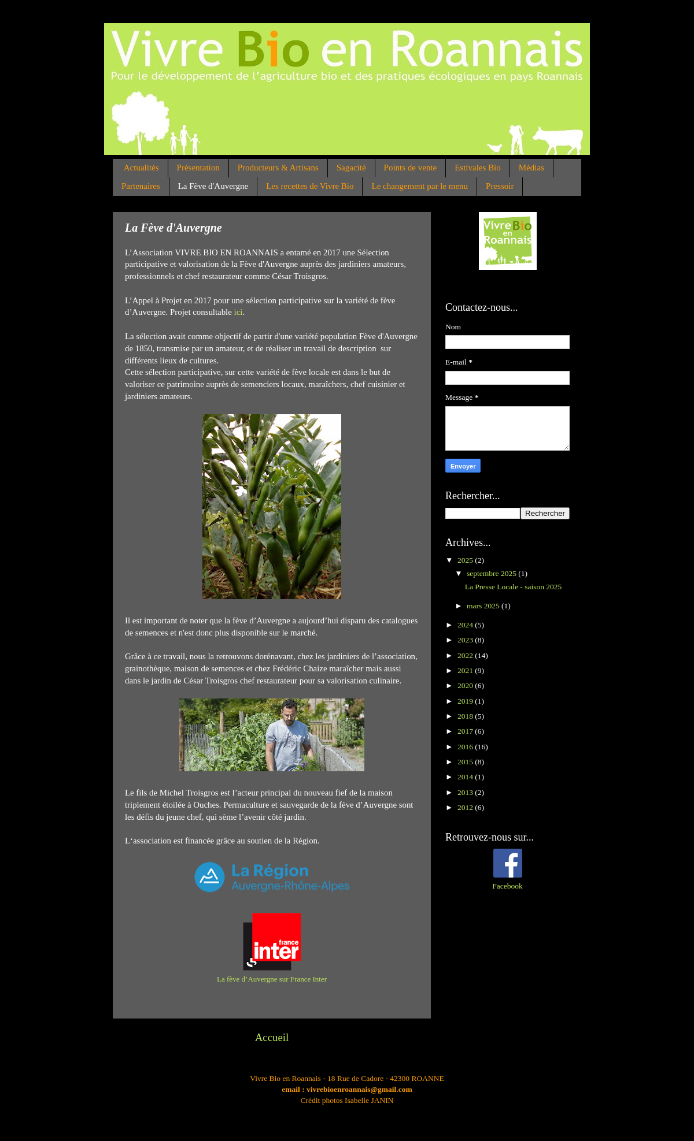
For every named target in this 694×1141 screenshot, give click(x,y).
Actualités (141, 167)
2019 (466, 701)
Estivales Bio (478, 167)
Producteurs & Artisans (278, 167)
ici (238, 312)
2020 (466, 685)
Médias (531, 167)
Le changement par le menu (419, 186)
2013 (466, 792)
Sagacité (351, 167)
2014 (466, 776)
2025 (466, 560)
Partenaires (140, 186)
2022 (466, 655)
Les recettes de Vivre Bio (309, 186)
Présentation (198, 167)
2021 (466, 670)
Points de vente (410, 167)
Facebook (507, 886)
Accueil (272, 1037)
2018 (466, 716)
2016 (466, 746)
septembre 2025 (492, 573)
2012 (466, 807)
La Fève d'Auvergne (213, 186)
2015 (466, 761)
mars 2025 (484, 605)
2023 (466, 639)
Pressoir (500, 186)
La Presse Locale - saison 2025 (513, 586)
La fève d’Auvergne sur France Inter (272, 979)
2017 (466, 731)
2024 (466, 624)
